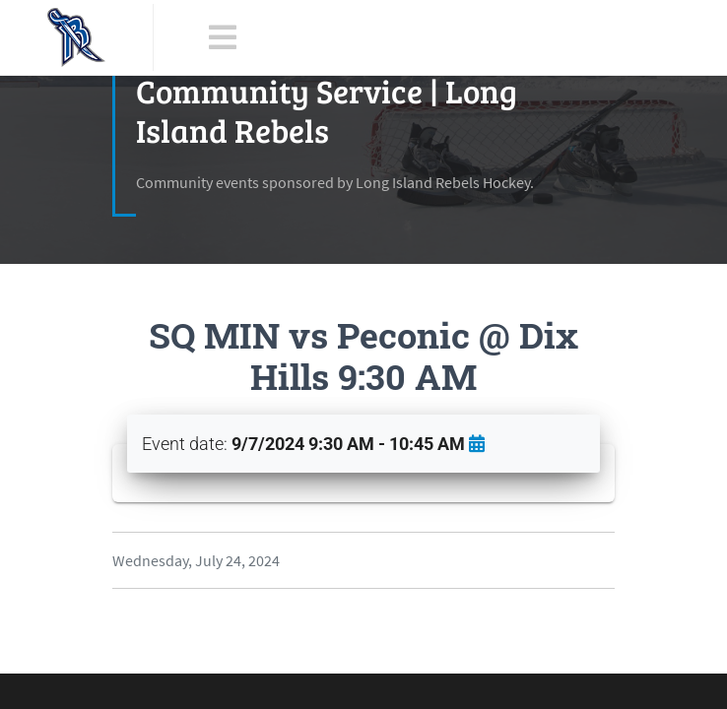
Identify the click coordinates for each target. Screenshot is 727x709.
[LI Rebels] (76, 37)
